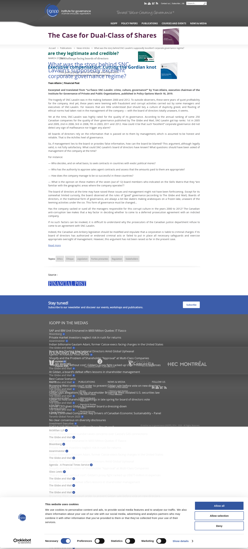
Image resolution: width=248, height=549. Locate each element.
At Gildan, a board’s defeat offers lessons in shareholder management (94, 372)
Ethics (60, 258)
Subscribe (176, 3)
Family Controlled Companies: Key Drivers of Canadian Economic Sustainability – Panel (105, 413)
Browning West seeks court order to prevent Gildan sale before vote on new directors (104, 386)
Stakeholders (132, 258)
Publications (150, 23)
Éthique (70, 258)
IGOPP (68, 10)
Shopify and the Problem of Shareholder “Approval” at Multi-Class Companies (99, 358)
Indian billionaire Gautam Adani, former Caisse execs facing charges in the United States (106, 344)
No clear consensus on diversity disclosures (77, 420)
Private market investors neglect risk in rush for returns (85, 337)
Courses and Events (174, 23)
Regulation (117, 258)
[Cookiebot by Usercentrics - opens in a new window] (22, 542)
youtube (149, 4)
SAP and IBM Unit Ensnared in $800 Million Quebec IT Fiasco (87, 330)
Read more (54, 245)
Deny (219, 527)
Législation (82, 258)
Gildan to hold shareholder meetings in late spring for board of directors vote (99, 399)
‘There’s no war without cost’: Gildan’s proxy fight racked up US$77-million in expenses (105, 475)
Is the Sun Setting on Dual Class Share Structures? (81, 427)
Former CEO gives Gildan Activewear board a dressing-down (88, 406)
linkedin (145, 4)
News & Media (198, 23)
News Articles (83, 48)
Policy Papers (129, 23)
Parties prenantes (99, 258)
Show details (181, 542)
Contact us (165, 3)
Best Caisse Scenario (62, 379)
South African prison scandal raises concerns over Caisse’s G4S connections (98, 434)
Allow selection (219, 517)
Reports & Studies (88, 404)
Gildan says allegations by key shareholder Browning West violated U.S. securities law (104, 392)
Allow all (219, 506)
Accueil (52, 48)
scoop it (153, 4)
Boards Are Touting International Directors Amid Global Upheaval (91, 351)
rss (157, 4)
